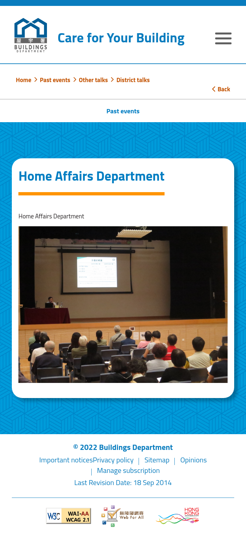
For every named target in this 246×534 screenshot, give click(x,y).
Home (23, 79)
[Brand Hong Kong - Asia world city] (177, 516)
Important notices (66, 459)
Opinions (193, 459)
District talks (133, 79)
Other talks (93, 79)
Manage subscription (128, 470)
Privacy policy (113, 459)
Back (221, 89)
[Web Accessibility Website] (123, 516)
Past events (55, 79)
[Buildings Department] (30, 35)
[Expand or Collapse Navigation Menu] (223, 40)
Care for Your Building (120, 37)
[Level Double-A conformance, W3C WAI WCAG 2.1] (68, 515)
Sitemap (157, 459)
